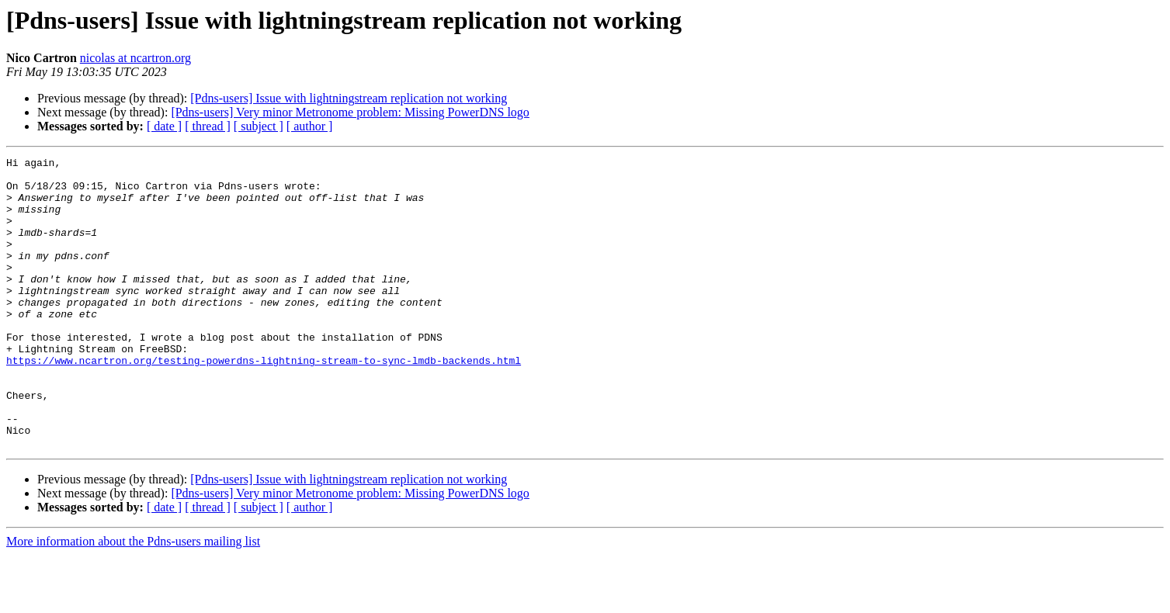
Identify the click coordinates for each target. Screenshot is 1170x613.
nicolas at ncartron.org (135, 57)
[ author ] (309, 126)
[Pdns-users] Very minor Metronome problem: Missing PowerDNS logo (350, 112)
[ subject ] (258, 126)
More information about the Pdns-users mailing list (133, 599)
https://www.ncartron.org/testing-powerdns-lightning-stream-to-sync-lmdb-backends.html (263, 402)
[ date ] (164, 126)
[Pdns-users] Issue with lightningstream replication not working (348, 98)
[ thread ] (208, 126)
